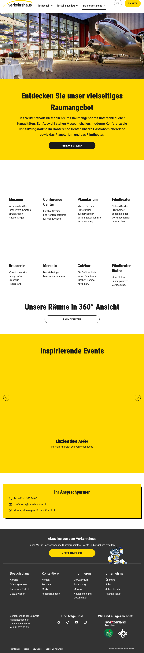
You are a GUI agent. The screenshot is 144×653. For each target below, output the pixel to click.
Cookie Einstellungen (54, 649)
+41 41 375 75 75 (19, 627)
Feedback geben (51, 593)
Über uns (110, 579)
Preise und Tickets (20, 589)
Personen (47, 584)
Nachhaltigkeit (113, 593)
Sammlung (80, 584)
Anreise (14, 579)
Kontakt (46, 579)
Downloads (37, 649)
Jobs (108, 584)
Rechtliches (15, 649)
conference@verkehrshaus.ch (30, 504)
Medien (46, 589)
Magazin (78, 589)
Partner (26, 649)
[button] (6, 398)
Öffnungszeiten (18, 584)
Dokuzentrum (81, 579)
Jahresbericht (113, 589)
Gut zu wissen (17, 593)
